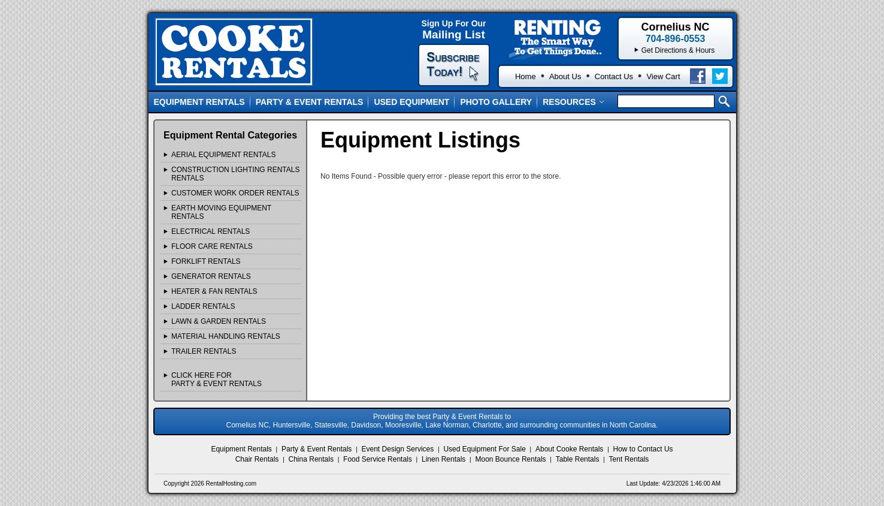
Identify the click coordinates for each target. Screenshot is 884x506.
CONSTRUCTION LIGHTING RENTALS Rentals (235, 173)
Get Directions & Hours (678, 50)
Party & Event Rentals (310, 102)
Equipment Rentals (199, 102)
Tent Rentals (629, 459)
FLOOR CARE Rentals (212, 246)
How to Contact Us (643, 449)
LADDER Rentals (203, 306)
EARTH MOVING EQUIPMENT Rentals (221, 212)
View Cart (663, 76)
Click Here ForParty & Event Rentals (216, 379)
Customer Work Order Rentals (235, 193)
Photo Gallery (496, 102)
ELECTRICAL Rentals (210, 231)
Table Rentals (578, 459)
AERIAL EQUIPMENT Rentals (223, 154)
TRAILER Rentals (203, 351)
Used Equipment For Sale (484, 449)
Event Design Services (398, 449)
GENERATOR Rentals (211, 276)
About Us (565, 76)
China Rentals (311, 459)
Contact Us (614, 76)
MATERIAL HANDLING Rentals (225, 336)
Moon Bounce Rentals (511, 459)
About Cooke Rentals (569, 449)
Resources (573, 102)
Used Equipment (411, 102)
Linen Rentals (443, 459)
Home (525, 76)
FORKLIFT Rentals (206, 261)
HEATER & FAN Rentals (214, 291)
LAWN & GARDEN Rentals (218, 321)
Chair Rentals (257, 459)
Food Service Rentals (377, 459)
